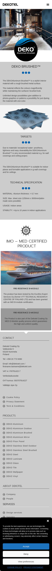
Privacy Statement (33, 567)
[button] (47, 520)
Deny (26, 554)
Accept (26, 546)
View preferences (26, 561)
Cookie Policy (14, 567)
